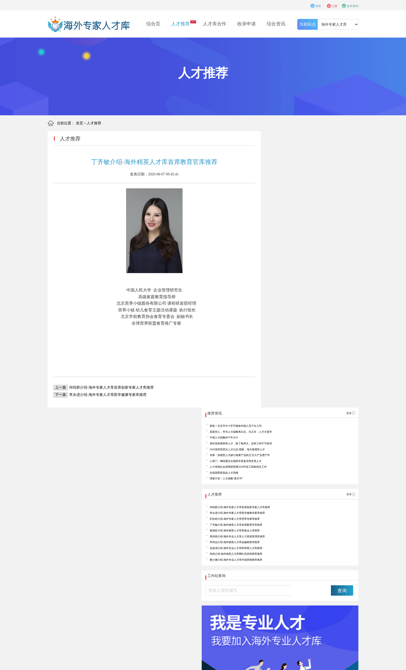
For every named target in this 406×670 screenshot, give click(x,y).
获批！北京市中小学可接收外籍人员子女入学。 (312, 153)
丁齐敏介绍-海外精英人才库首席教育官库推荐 (311, 288)
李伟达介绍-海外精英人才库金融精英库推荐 (309, 313)
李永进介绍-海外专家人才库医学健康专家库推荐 (100, 395)
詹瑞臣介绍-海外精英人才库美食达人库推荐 (309, 296)
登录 (300, 5)
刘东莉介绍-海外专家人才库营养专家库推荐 (309, 280)
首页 (79, 123)
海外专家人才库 (149, 632)
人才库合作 (214, 23)
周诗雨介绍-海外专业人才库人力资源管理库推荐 (313, 305)
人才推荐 (180, 23)
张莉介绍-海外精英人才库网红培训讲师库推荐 (311, 330)
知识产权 (170, 622)
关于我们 (103, 622)
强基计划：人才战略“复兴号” (297, 228)
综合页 (153, 23)
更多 (345, 139)
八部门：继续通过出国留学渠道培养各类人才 (310, 203)
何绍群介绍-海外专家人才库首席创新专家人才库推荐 (103, 387)
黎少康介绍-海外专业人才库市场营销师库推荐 (311, 338)
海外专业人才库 (126, 632)
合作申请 (126, 622)
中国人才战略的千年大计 (294, 170)
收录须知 (148, 622)
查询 (342, 375)
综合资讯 (276, 23)
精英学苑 (192, 622)
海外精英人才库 (104, 632)
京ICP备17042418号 (109, 663)
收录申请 (246, 23)
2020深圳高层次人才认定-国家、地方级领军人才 (313, 187)
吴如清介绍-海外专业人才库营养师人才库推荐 (311, 321)
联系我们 (215, 622)
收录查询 (350, 5)
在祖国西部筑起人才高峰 (294, 220)
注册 (324, 5)
